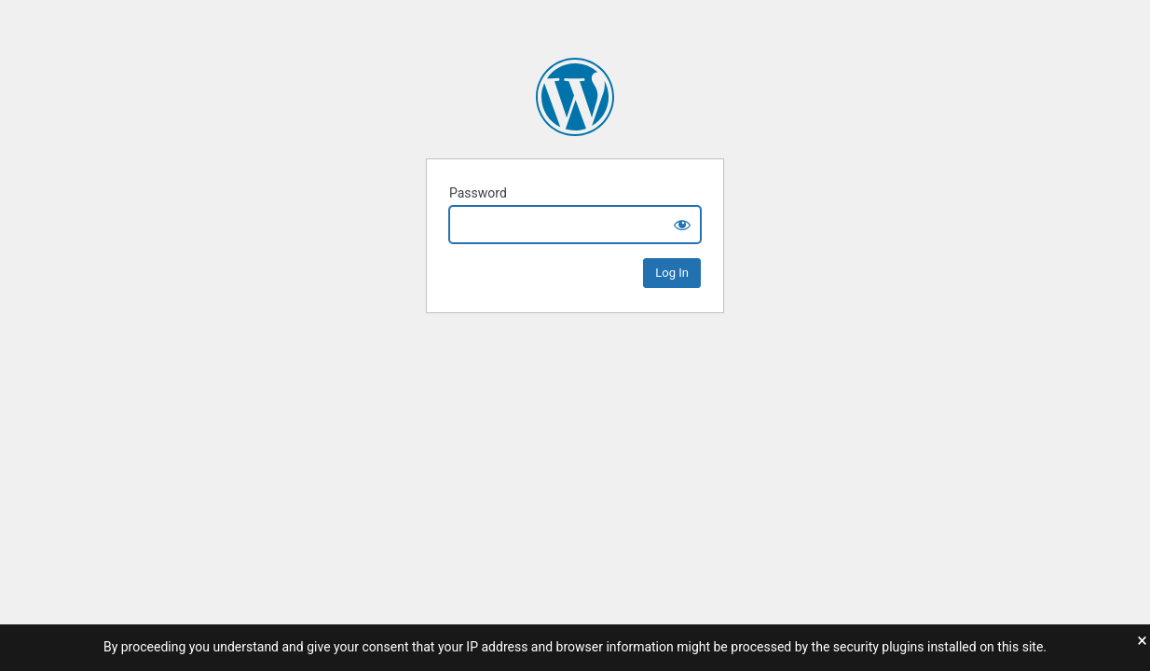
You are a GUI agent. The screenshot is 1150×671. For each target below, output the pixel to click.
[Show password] (682, 224)
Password (478, 192)
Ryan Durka (575, 97)
